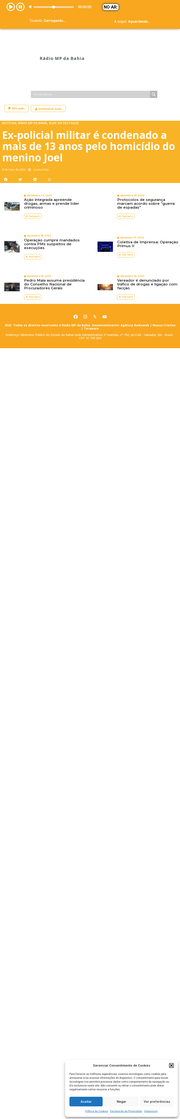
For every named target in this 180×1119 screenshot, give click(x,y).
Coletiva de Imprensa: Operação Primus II (147, 219)
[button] (171, 1065)
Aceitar (86, 1102)
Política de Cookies (96, 1111)
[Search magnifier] (153, 69)
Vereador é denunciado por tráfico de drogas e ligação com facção (147, 260)
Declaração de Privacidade (126, 1111)
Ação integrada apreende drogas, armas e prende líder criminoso (51, 179)
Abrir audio (16, 83)
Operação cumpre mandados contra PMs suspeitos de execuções (52, 219)
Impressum (151, 1111)
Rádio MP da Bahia (62, 46)
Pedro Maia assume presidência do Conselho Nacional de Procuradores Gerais (54, 260)
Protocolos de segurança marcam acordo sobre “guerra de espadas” (146, 179)
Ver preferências (157, 1102)
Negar (121, 1102)
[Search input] (91, 69)
